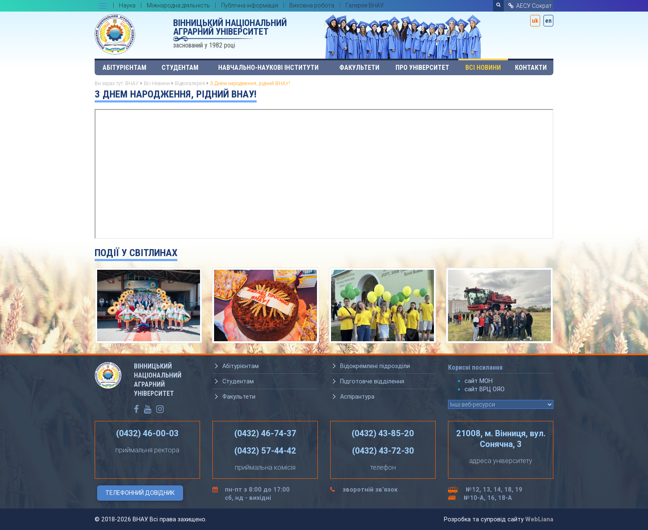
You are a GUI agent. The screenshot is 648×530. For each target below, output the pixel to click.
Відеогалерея (190, 83)
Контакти (531, 67)
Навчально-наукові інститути (268, 67)
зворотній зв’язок (370, 489)
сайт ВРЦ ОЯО (485, 389)
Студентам (180, 67)
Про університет (422, 67)
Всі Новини (483, 67)
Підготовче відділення (372, 381)
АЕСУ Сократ (529, 6)
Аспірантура (357, 396)
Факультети (359, 67)
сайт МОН (479, 381)
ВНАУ (132, 83)
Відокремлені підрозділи (375, 366)
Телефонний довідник (140, 493)
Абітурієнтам (124, 67)
